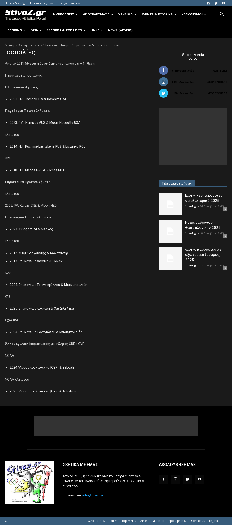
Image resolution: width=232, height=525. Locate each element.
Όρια (36, 30)
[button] (221, 14)
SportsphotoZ (178, 521)
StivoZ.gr (191, 206)
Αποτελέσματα (98, 14)
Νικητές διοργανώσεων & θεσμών (83, 45)
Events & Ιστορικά (158, 14)
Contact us (198, 521)
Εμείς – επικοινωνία (70, 3)
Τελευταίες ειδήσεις (177, 183)
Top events (129, 521)
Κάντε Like (220, 70)
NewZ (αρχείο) (122, 30)
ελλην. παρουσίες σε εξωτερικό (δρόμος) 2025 (203, 254)
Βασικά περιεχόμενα (42, 3)
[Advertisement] (193, 136)
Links (96, 30)
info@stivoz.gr (92, 495)
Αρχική (9, 45)
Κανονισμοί (193, 14)
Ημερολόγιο (65, 14)
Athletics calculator (152, 521)
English (213, 521)
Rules (114, 521)
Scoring (16, 30)
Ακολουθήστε (217, 82)
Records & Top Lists (66, 30)
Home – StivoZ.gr (15, 3)
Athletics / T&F (97, 521)
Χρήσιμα (127, 14)
